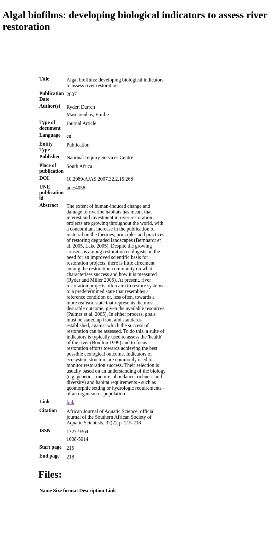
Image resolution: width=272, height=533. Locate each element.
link (70, 402)
